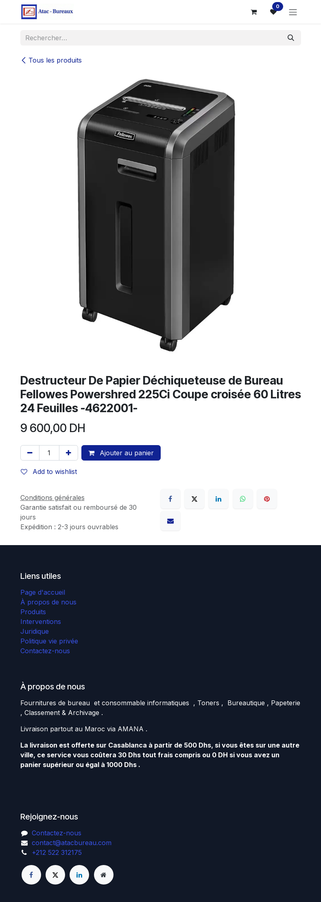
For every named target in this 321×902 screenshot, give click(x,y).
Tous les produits (51, 60)
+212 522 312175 (57, 852)
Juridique (34, 631)
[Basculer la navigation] (293, 11)
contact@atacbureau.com (71, 843)
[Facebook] (170, 499)
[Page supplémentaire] (104, 875)
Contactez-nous (45, 651)
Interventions (40, 621)
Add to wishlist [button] (49, 471)
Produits (33, 612)
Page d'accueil (42, 592)
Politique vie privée (49, 641)
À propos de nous (48, 602)
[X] (194, 499)
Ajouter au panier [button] (121, 453)
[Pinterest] (267, 499)
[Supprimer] (29, 453)
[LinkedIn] (218, 499)
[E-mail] (170, 520)
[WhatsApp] (243, 499)
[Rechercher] (291, 38)
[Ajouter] (68, 453)
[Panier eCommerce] (254, 12)
